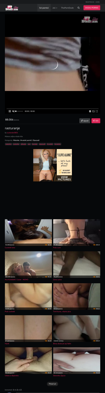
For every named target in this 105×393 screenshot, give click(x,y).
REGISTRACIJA (90, 2)
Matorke (16, 140)
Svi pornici (44, 7)
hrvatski (50, 144)
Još (55, 7)
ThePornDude (67, 7)
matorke (16, 144)
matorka (8, 144)
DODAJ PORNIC (92, 8)
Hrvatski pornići (26, 140)
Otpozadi (36, 140)
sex (29, 144)
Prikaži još (52, 384)
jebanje (23, 144)
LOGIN (98, 2)
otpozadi (42, 144)
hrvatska (58, 144)
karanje (34, 144)
